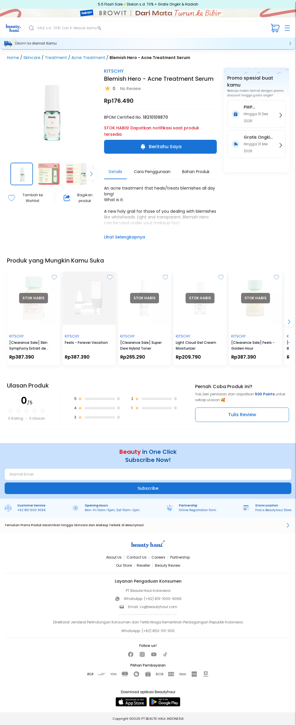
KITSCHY (114, 71)
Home (13, 57)
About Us (114, 557)
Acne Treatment (88, 57)
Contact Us (137, 557)
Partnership (180, 557)
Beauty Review (167, 565)
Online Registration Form (197, 510)
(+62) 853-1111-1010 (158, 630)
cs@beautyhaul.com (158, 606)
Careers (158, 557)
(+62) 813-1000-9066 (163, 598)
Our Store (124, 565)
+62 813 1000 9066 (31, 510)
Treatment (56, 57)
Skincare (31, 57)
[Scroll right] (91, 174)
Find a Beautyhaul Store (273, 510)
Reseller (143, 565)
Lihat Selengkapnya (124, 237)
